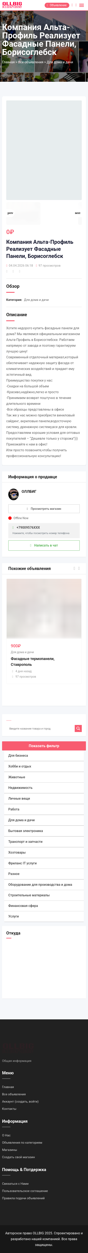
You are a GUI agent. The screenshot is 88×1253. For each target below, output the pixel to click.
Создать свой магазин (18, 1157)
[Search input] (41, 728)
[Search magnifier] (78, 728)
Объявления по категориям (22, 1142)
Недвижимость (20, 788)
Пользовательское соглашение (25, 1191)
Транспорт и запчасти (25, 842)
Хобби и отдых (19, 766)
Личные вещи (19, 798)
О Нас (6, 1135)
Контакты (9, 1109)
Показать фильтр (44, 746)
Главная (8, 1087)
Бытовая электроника (25, 831)
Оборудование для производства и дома (40, 885)
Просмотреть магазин (46, 508)
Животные (16, 777)
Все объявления (14, 1094)
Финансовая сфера (23, 906)
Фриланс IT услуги (22, 863)
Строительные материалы (29, 895)
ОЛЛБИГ (29, 491)
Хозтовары (17, 852)
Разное (14, 874)
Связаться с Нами (15, 1184)
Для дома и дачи (36, 300)
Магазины (9, 1150)
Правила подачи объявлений (23, 1198)
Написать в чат (44, 545)
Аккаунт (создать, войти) (20, 1101)
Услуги (13, 916)
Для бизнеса (18, 756)
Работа (13, 809)
